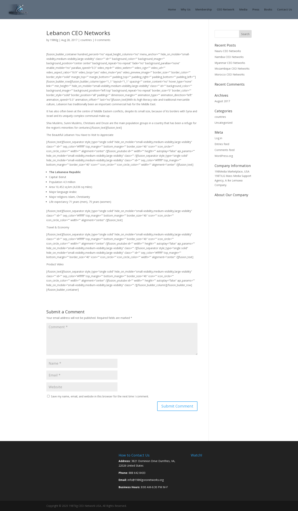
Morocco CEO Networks (230, 74)
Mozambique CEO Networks (232, 68)
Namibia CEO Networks (229, 57)
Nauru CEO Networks (228, 51)
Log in (218, 138)
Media (243, 9)
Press (255, 9)
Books (268, 9)
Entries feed (222, 144)
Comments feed (225, 150)
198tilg (54, 40)
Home (172, 9)
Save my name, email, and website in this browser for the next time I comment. (100, 396)
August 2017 (222, 101)
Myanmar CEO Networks (230, 63)
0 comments (102, 40)
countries (86, 40)
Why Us (185, 9)
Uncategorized (223, 122)
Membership (203, 9)
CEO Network (225, 9)
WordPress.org (224, 156)
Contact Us (284, 9)
